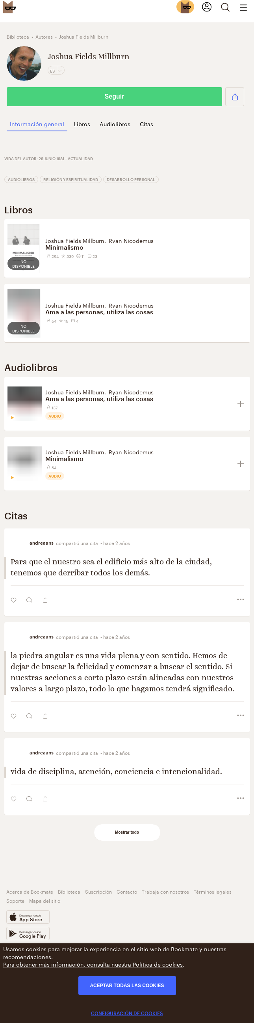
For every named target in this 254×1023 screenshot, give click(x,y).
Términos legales (213, 891)
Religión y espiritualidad (70, 179)
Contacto (127, 891)
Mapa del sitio (44, 900)
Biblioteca (69, 891)
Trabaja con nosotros (165, 891)
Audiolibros (21, 179)
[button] (234, 96)
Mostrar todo (127, 832)
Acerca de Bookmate (29, 891)
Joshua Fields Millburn (74, 240)
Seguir (114, 96)
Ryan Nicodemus (131, 240)
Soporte (15, 900)
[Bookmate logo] (9, 6)
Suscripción (98, 891)
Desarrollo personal (131, 179)
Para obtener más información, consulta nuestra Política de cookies (93, 964)
